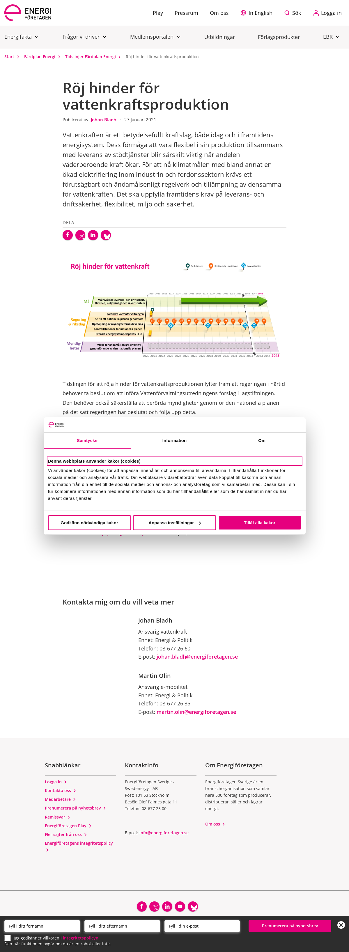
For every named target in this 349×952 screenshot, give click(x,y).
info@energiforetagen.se (164, 835)
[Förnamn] (42, 925)
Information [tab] (174, 440)
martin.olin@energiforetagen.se (196, 714)
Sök (296, 12)
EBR (328, 36)
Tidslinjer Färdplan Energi (94, 56)
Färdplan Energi (43, 56)
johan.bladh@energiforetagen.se (197, 659)
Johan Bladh (104, 119)
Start (13, 56)
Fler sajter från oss (66, 837)
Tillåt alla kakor (259, 522)
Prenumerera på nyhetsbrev (75, 811)
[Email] (202, 925)
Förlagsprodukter (279, 36)
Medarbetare (60, 802)
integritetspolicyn (80, 937)
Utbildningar (219, 36)
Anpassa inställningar (174, 522)
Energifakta (18, 36)
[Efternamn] (122, 925)
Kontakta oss (60, 793)
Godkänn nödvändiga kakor (89, 522)
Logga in (56, 784)
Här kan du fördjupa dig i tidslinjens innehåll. (119, 535)
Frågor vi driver (82, 36)
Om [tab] (261, 440)
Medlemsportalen (152, 36)
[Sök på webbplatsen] (294, 12)
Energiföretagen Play (68, 828)
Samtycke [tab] (87, 440)
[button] (258, 12)
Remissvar (57, 819)
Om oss (215, 826)
